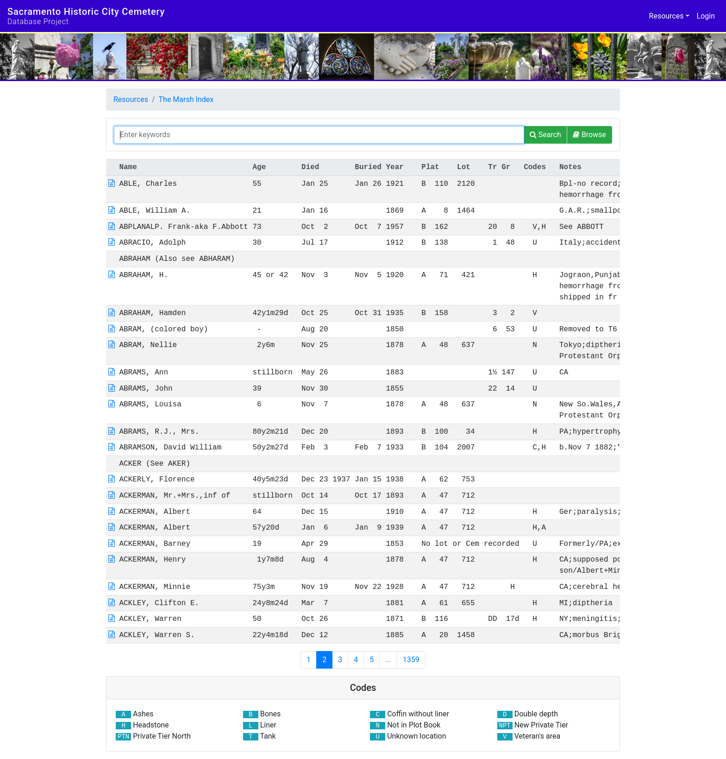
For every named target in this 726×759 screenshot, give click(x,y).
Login (706, 16)
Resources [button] (666, 16)
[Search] (545, 135)
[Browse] (589, 135)
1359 (411, 659)
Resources (130, 99)
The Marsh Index (186, 99)
